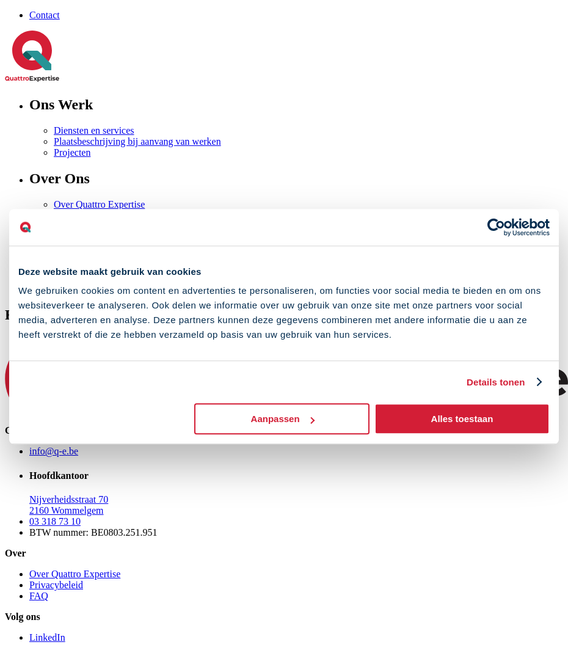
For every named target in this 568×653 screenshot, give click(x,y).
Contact (44, 15)
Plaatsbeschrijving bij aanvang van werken (137, 141)
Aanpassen (283, 419)
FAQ (38, 596)
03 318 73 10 (55, 521)
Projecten (72, 152)
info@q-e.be (53, 451)
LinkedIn (47, 637)
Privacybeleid (56, 585)
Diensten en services (94, 130)
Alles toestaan (462, 419)
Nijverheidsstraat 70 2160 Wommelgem (68, 505)
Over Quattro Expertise (99, 204)
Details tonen (496, 382)
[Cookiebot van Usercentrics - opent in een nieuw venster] (496, 227)
